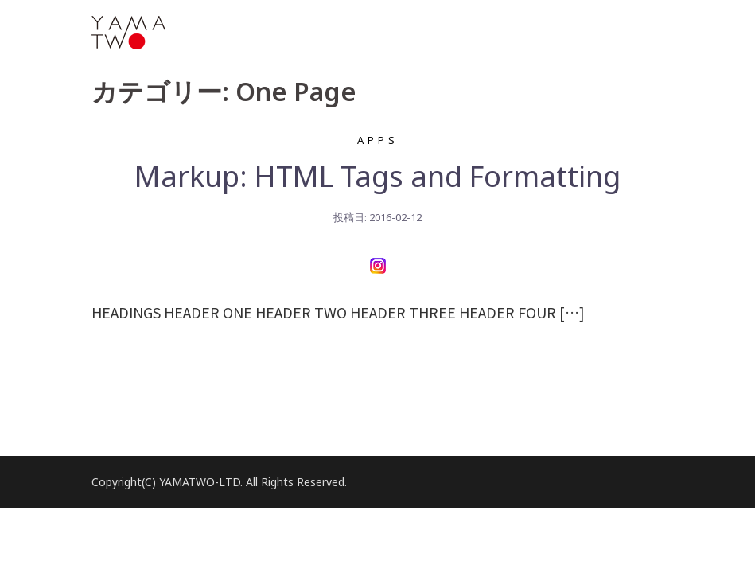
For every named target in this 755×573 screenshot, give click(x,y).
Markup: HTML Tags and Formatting (377, 176)
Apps (378, 140)
